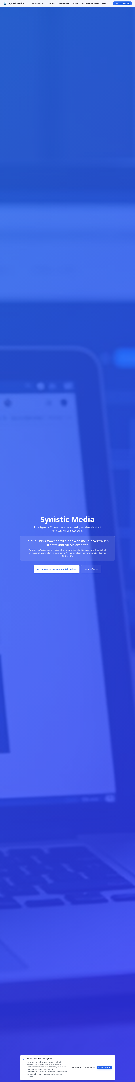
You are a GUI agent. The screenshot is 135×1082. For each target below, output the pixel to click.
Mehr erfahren (91, 569)
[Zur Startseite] (13, 3)
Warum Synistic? (38, 3)
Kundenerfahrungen (90, 3)
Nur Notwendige (90, 1067)
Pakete (51, 3)
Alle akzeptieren (104, 1067)
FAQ (104, 3)
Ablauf (75, 3)
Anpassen (76, 1067)
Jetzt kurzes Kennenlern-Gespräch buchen (56, 569)
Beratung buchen (122, 3)
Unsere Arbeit (63, 3)
